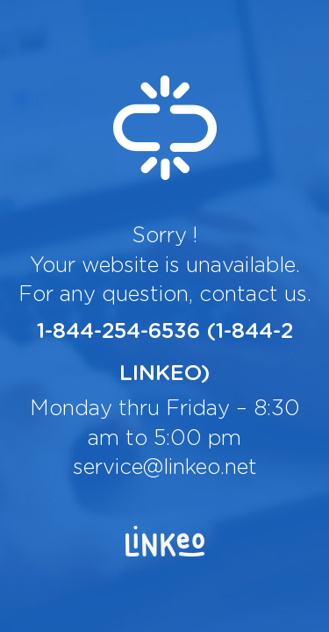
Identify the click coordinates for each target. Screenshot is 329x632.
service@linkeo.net (165, 467)
